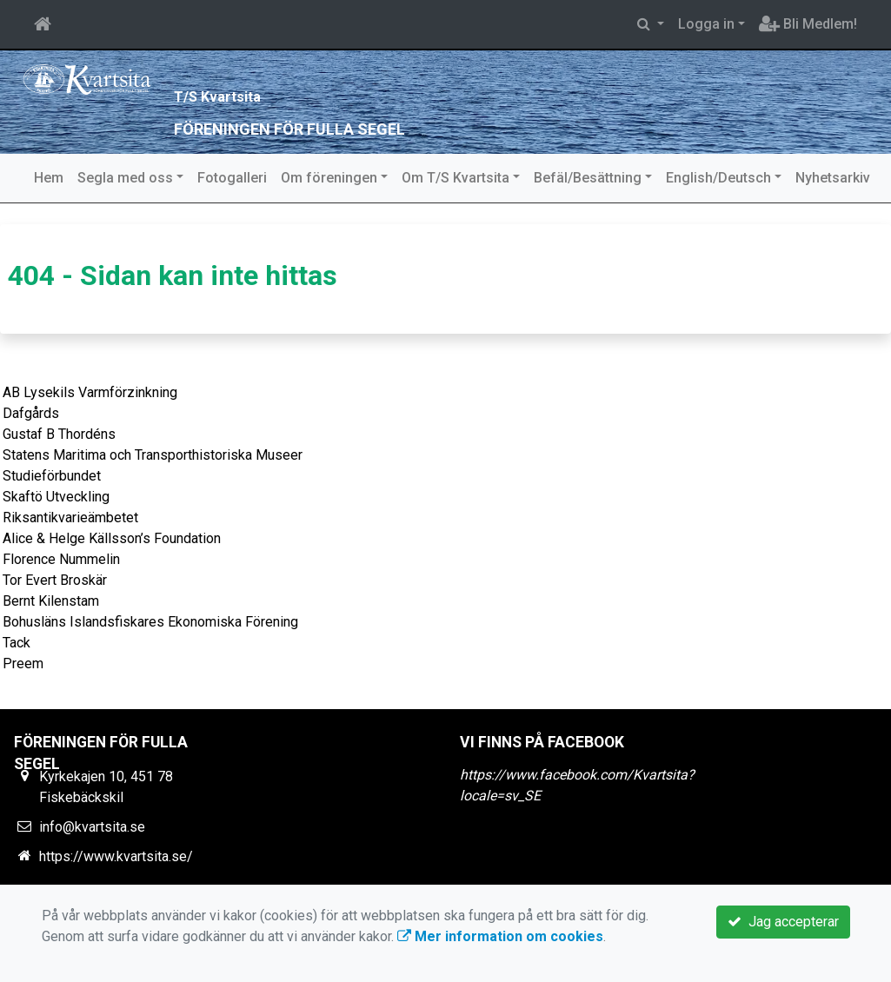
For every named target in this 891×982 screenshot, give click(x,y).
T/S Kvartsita (279, 89)
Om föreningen (329, 177)
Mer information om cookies (500, 936)
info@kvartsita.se (92, 827)
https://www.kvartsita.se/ (116, 856)
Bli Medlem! (808, 24)
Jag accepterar (783, 921)
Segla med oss (125, 177)
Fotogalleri (232, 177)
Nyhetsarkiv (832, 177)
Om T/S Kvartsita (455, 177)
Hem (48, 177)
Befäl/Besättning (588, 177)
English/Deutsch (718, 177)
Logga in (706, 24)
